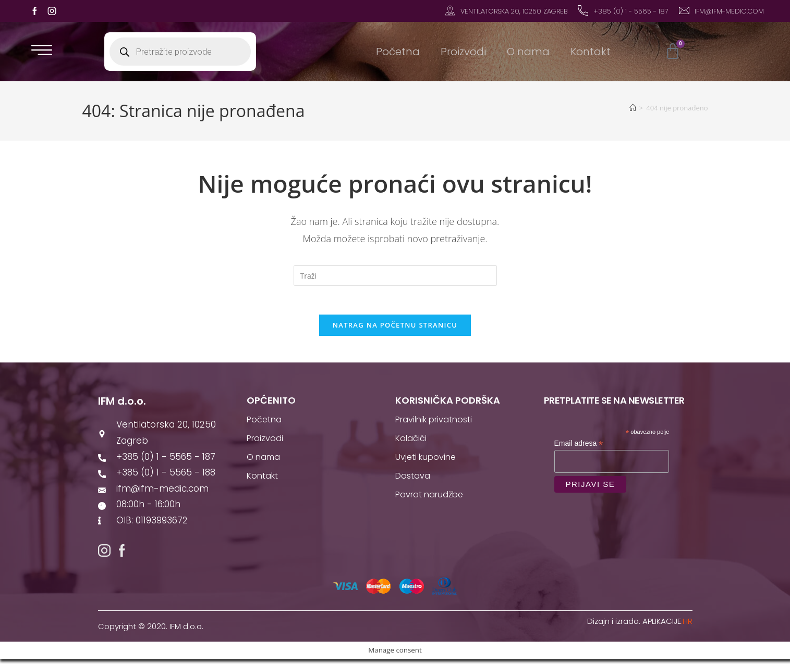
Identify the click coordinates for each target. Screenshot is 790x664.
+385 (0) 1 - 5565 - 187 (631, 11)
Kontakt (590, 51)
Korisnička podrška (447, 403)
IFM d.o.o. (122, 404)
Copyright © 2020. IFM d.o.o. (150, 630)
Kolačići (411, 441)
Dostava (412, 479)
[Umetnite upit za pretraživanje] (395, 275)
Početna (398, 51)
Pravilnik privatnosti (433, 423)
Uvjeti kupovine (425, 460)
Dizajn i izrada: (639, 625)
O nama (528, 51)
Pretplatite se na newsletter (614, 403)
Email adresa (578, 447)
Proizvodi (463, 51)
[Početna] (632, 107)
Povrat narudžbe (429, 498)
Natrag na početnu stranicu (395, 328)
